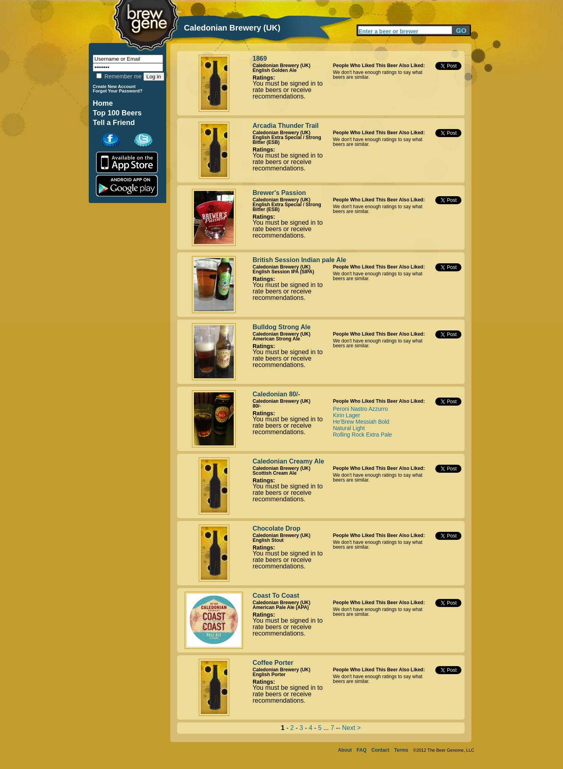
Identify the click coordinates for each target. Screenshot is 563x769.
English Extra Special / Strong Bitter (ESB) (287, 140)
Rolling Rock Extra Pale (362, 434)
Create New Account (114, 86)
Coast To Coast (276, 595)
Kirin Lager (346, 415)
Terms (401, 750)
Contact (380, 750)
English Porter (269, 674)
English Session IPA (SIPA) (283, 272)
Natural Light (349, 428)
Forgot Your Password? (118, 90)
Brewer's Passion (279, 192)
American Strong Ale (276, 339)
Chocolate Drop (276, 528)
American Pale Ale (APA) (281, 607)
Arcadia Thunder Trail (285, 125)
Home (103, 103)
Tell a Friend (114, 123)
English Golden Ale (275, 70)
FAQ (362, 750)
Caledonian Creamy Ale (288, 461)
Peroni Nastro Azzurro (360, 409)
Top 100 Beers (117, 113)
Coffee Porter (273, 662)
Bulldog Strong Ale (281, 327)
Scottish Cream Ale (275, 473)
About (345, 750)
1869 (260, 58)
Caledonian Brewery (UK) (281, 65)
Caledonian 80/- (276, 394)
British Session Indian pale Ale (299, 259)
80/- (257, 406)
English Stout (268, 540)
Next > (351, 727)
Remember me (118, 76)
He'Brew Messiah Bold (361, 421)
